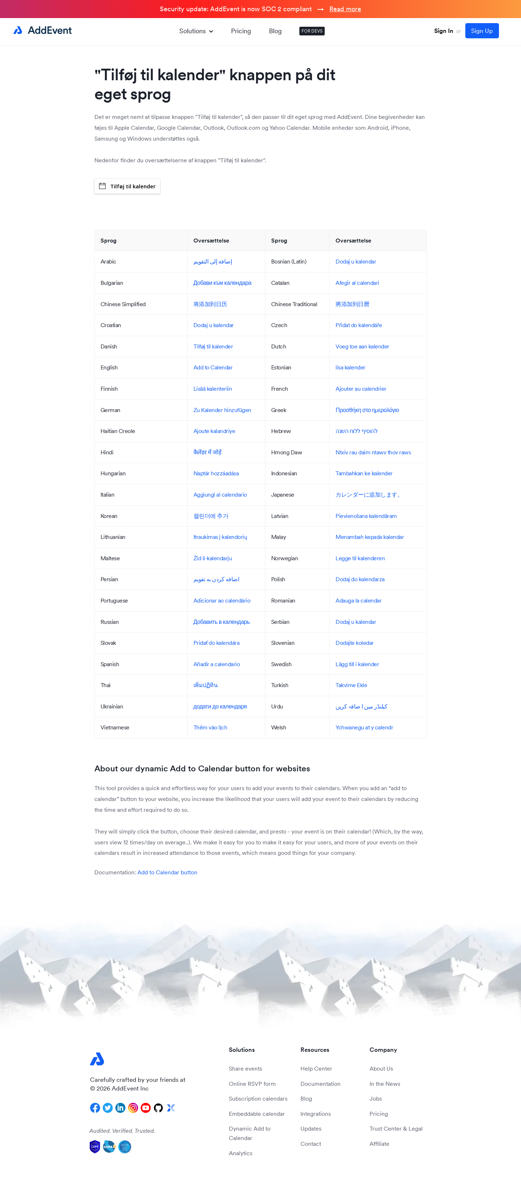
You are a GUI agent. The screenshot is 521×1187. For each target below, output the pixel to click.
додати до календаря (220, 706)
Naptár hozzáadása (216, 473)
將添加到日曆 (352, 304)
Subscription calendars (258, 1098)
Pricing (241, 31)
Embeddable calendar (257, 1113)
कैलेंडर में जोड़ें (207, 452)
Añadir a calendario (216, 664)
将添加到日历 (210, 304)
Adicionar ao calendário (222, 600)
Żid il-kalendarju (212, 558)
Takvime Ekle (351, 685)
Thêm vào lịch (210, 727)
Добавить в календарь (221, 621)
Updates (310, 1128)
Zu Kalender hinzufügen (222, 409)
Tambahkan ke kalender (364, 473)
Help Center (316, 1068)
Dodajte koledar (355, 642)
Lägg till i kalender (357, 664)
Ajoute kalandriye (214, 430)
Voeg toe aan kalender (362, 346)
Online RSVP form (252, 1083)
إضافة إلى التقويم (212, 261)
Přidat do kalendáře (359, 325)
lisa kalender (351, 367)
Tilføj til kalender (127, 186)
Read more (345, 9)
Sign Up (482, 31)
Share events (245, 1068)
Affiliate (379, 1143)
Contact (310, 1143)
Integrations (315, 1113)
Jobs (376, 1098)
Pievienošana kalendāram (366, 515)
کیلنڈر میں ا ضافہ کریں (361, 706)
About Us (381, 1068)
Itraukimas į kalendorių (220, 536)
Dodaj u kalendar (356, 261)
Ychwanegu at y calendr (364, 727)
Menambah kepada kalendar (370, 536)
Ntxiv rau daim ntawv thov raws (373, 452)
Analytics (240, 1153)
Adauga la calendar (358, 600)
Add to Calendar (213, 367)
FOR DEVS (312, 31)
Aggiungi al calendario (220, 494)
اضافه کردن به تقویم (216, 579)
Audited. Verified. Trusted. (122, 1130)
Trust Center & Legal (396, 1128)
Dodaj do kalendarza (360, 579)
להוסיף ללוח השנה (356, 430)
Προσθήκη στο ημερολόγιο (367, 409)
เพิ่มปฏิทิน (205, 685)
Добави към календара (222, 282)
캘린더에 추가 (211, 515)
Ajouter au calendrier (361, 388)
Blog (275, 31)
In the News (385, 1083)
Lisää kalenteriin (212, 388)
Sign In (443, 31)
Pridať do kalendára (216, 642)
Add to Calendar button (167, 872)
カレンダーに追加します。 (369, 494)
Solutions (196, 31)
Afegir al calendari (357, 282)
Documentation (320, 1083)
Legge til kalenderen (360, 558)
